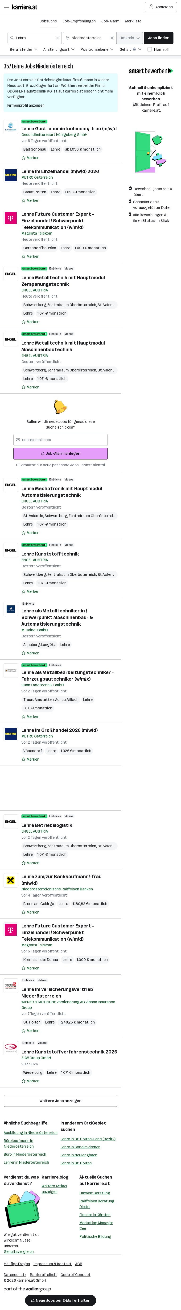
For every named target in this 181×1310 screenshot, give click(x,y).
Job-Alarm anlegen (60, 453)
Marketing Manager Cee (96, 1226)
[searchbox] (60, 440)
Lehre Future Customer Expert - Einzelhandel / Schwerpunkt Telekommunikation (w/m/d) (57, 220)
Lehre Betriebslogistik (46, 825)
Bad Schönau (34, 149)
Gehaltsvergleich (19, 1251)
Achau (61, 699)
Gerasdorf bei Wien (39, 248)
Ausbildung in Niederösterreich (31, 1132)
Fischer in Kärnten (95, 1215)
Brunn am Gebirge (38, 903)
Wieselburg (32, 1072)
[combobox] (35, 38)
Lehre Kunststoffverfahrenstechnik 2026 (69, 1052)
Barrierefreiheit (43, 1274)
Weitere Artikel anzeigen (54, 1189)
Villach (72, 699)
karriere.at (98, 1183)
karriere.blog (55, 1177)
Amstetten (45, 699)
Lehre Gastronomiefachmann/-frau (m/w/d (69, 128)
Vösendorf (32, 751)
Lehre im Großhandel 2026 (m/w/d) (59, 730)
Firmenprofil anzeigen (26, 105)
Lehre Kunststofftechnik (50, 554)
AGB (78, 1264)
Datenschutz (15, 1274)
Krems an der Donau (40, 959)
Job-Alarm (110, 21)
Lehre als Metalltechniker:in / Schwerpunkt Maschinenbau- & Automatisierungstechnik (57, 617)
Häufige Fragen (17, 1264)
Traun (29, 699)
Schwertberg (35, 305)
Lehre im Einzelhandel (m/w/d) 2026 (60, 171)
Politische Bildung (95, 1236)
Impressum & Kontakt (52, 1264)
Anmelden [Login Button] (161, 7)
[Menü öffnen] (6, 7)
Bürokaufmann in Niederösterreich (19, 1143)
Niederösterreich (54, 66)
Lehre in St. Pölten (76, 1163)
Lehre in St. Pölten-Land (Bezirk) (88, 1139)
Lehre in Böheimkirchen (80, 1147)
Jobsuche (48, 21)
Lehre (18, 66)
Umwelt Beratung (94, 1193)
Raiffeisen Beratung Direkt (96, 1204)
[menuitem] (26, 50)
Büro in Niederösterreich (25, 1154)
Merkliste (133, 21)
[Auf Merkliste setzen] (30, 158)
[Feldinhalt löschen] (57, 38)
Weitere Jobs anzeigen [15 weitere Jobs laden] (61, 1101)
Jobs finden (158, 38)
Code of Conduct (75, 1274)
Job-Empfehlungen (79, 21)
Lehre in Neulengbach (79, 1155)
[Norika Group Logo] (27, 1290)
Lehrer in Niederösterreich (26, 1162)
